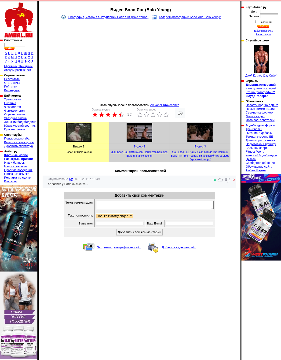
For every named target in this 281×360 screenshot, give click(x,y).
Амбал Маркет (256, 170)
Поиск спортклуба (16, 138)
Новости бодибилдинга (262, 105)
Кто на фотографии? (260, 92)
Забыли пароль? (263, 30)
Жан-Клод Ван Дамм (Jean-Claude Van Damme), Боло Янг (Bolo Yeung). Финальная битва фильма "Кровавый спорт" (200, 156)
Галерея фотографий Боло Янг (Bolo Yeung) (190, 17)
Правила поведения (18, 170)
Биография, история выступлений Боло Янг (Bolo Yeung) (108, 17)
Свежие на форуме (259, 112)
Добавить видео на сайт (179, 248)
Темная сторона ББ (259, 136)
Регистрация (263, 34)
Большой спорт (256, 148)
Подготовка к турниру (261, 144)
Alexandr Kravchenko (164, 105)
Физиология (12, 107)
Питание (10, 103)
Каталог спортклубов (19, 142)
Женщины (25, 66)
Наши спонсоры (15, 166)
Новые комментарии (260, 108)
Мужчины (11, 66)
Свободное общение (260, 163)
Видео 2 (139, 146)
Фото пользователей (260, 120)
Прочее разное (14, 129)
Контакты (10, 181)
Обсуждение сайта (259, 166)
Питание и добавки (259, 133)
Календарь (12, 90)
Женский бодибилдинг (20, 122)
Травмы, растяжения (260, 140)
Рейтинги (10, 86)
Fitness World (255, 151)
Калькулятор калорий (261, 88)
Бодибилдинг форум (260, 125)
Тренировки (12, 99)
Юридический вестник (19, 125)
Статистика (12, 82)
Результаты (12, 79)
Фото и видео (255, 116)
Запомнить (266, 22)
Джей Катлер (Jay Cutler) (261, 61)
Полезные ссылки (16, 174)
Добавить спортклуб (18, 146)
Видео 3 (200, 146)
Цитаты (251, 159)
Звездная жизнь (15, 118)
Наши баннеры (14, 162)
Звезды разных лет (17, 70)
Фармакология (14, 110)
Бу (71, 179)
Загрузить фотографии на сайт (119, 248)
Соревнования (14, 114)
